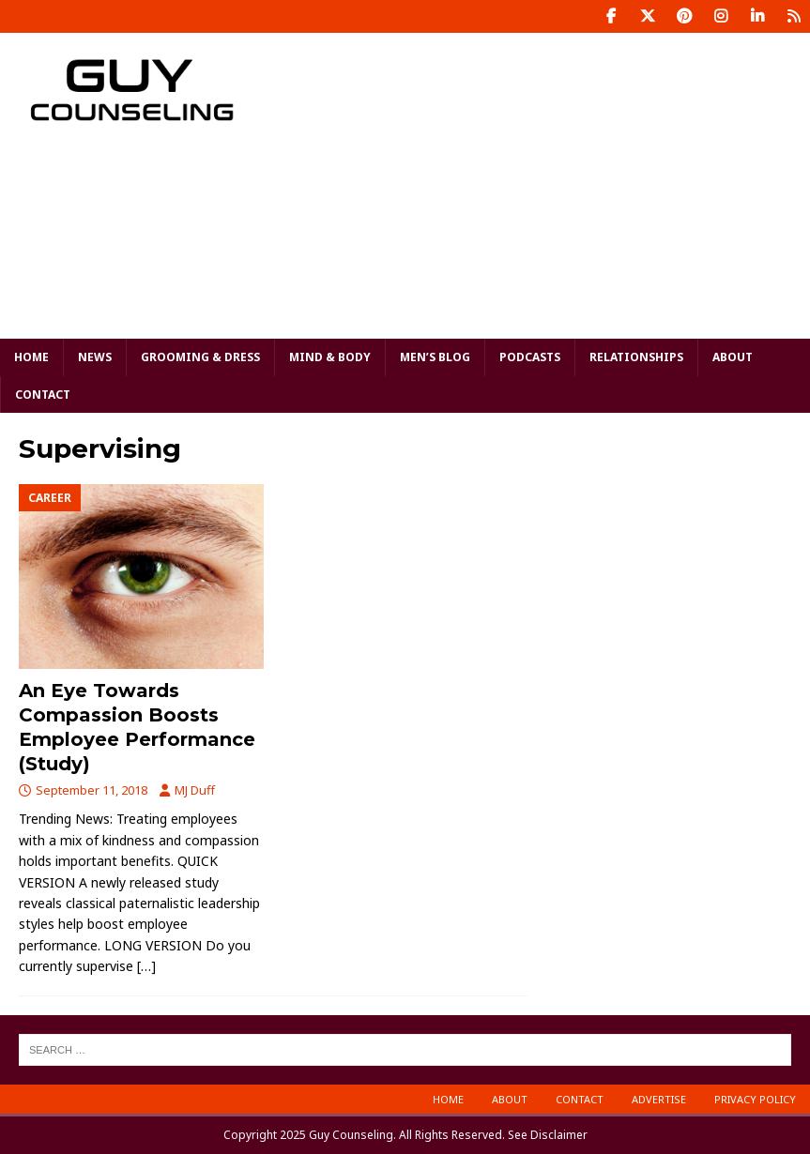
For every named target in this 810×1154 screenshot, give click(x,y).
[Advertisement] (553, 183)
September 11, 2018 (91, 790)
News (95, 357)
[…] (146, 966)
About (732, 357)
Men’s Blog (435, 357)
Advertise (659, 1099)
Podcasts (529, 357)
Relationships (636, 357)
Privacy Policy (755, 1099)
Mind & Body (330, 357)
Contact (42, 394)
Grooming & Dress (200, 357)
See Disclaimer (548, 1135)
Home (31, 357)
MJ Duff (195, 790)
